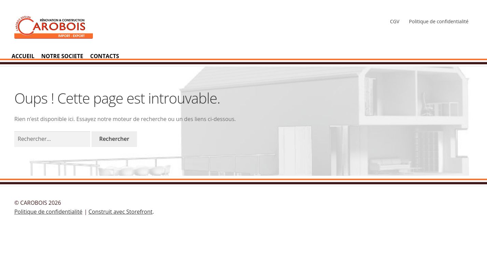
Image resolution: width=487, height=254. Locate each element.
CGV (394, 21)
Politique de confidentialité (439, 21)
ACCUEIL (23, 56)
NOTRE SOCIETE (62, 56)
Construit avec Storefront (120, 211)
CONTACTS (104, 56)
